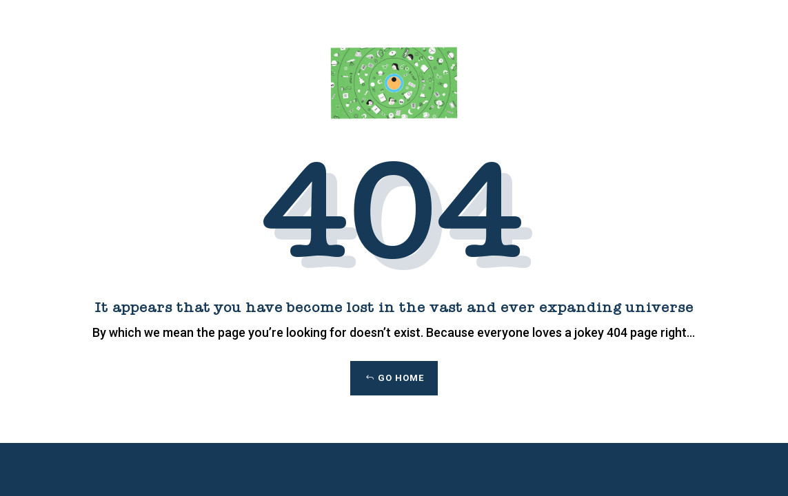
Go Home (401, 378)
